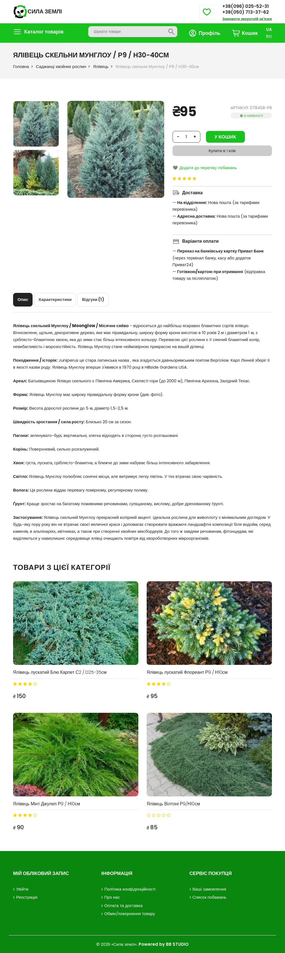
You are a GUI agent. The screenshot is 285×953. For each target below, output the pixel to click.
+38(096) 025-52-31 (245, 6)
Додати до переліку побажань (205, 168)
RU (269, 36)
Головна (21, 66)
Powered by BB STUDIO (164, 944)
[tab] (23, 299)
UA (269, 29)
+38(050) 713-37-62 (245, 12)
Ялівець (100, 66)
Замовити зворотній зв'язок (247, 18)
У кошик (225, 136)
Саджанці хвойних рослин (61, 66)
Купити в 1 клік (222, 151)
